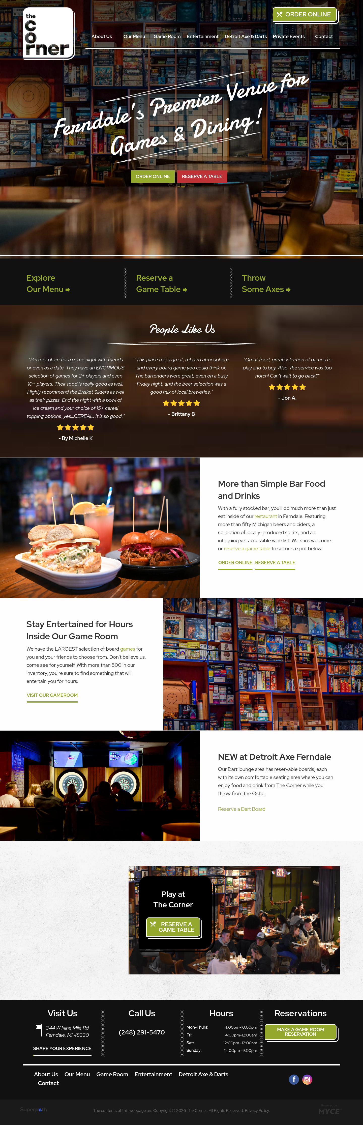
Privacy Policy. (257, 1111)
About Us (102, 36)
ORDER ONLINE (153, 176)
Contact (324, 36)
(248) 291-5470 (142, 1033)
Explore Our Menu (48, 283)
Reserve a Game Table (161, 283)
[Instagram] (307, 1081)
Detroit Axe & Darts (246, 36)
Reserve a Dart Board (241, 809)
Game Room (167, 36)
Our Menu (134, 36)
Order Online (308, 14)
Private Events (289, 36)
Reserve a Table (275, 562)
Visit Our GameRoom (52, 695)
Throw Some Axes (266, 283)
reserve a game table (247, 548)
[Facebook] (294, 1081)
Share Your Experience (62, 1050)
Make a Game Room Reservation (300, 1033)
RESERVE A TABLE (202, 176)
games (127, 649)
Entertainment (203, 36)
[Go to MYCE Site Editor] (329, 1112)
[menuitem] (101, 36)
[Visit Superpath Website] (33, 1111)
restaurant (266, 516)
